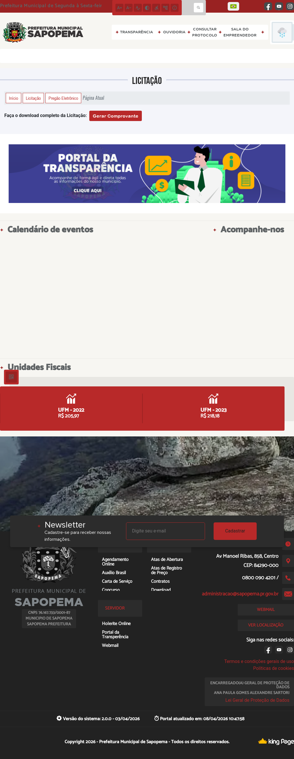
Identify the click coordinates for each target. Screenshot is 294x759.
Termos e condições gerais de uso (259, 661)
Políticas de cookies (273, 668)
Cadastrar (235, 531)
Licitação (33, 98)
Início (13, 98)
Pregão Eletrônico (63, 98)
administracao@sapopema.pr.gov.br (240, 594)
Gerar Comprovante (115, 115)
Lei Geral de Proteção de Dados (257, 700)
